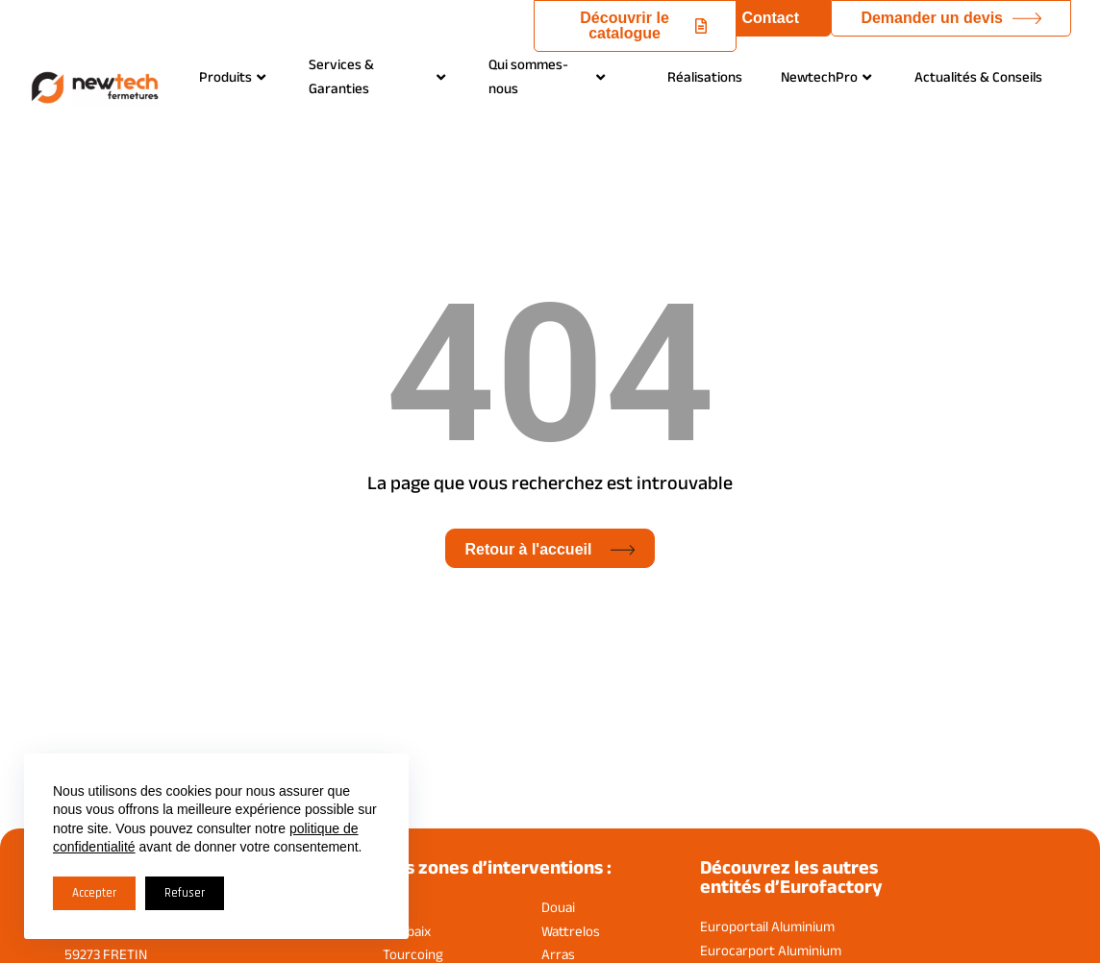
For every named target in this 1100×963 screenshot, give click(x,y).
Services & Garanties (376, 76)
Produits (232, 76)
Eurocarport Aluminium (770, 950)
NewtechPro (826, 76)
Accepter (94, 893)
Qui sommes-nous (547, 76)
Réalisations (704, 76)
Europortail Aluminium (767, 926)
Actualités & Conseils (978, 76)
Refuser (184, 893)
